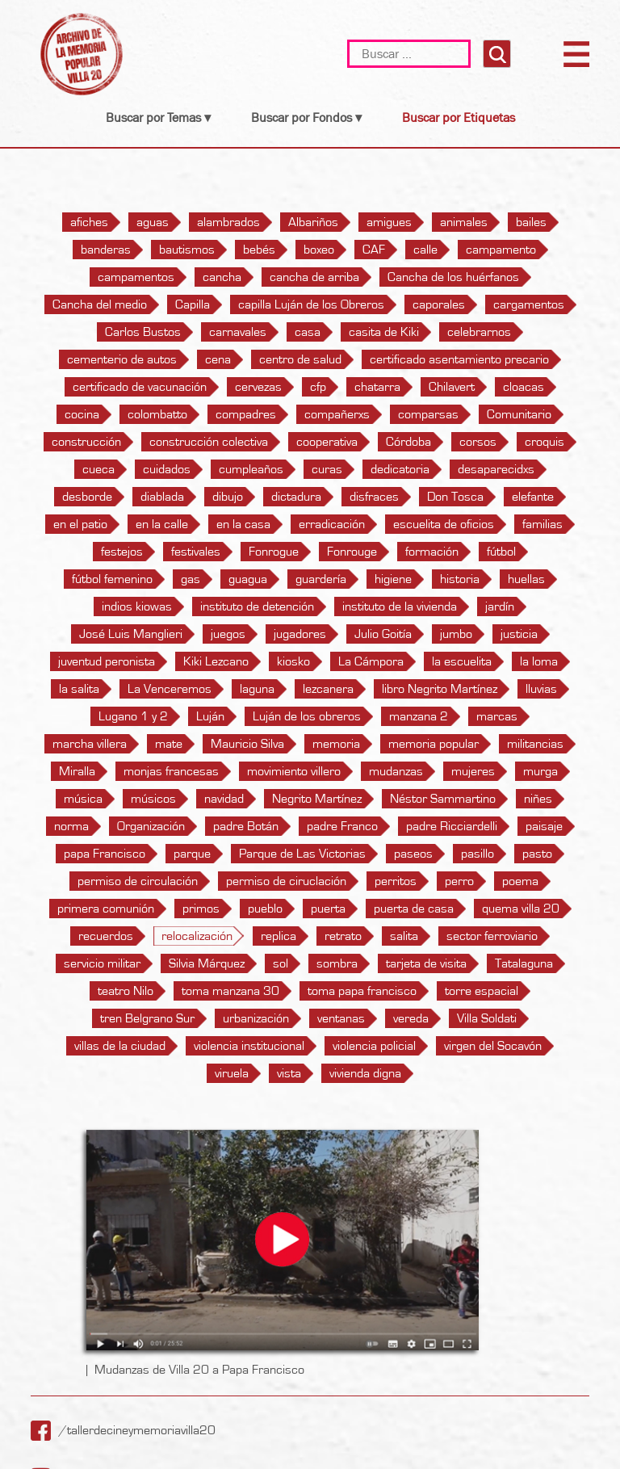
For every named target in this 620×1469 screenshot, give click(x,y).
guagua (247, 579)
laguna (257, 688)
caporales (439, 304)
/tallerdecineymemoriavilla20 (137, 1430)
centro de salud (300, 359)
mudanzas (396, 771)
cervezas (258, 386)
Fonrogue (274, 551)
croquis (544, 441)
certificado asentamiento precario (459, 359)
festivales (195, 551)
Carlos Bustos (143, 331)
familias (542, 524)
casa (307, 331)
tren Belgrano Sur (147, 1018)
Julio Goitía (383, 633)
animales (464, 222)
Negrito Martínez (317, 798)
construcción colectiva (208, 441)
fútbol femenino (112, 579)
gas (190, 579)
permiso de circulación (138, 881)
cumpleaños (251, 469)
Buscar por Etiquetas (458, 117)
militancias (535, 743)
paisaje (544, 826)
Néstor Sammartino (443, 798)
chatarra (377, 386)
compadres (246, 414)
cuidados (167, 469)
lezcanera (328, 688)
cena (218, 359)
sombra (337, 963)
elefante (533, 496)
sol (280, 963)
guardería (320, 579)
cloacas (523, 386)
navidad (224, 798)
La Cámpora (371, 661)
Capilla (192, 304)
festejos (122, 551)
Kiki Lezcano (216, 661)
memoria (336, 743)
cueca (98, 469)
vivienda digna (365, 1073)
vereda (411, 1018)
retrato (343, 936)
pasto (537, 853)
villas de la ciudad (119, 1045)
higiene (393, 579)
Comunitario (519, 414)
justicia (519, 633)
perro (459, 881)
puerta (328, 908)
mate (168, 743)
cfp (318, 386)
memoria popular (433, 743)
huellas (526, 579)
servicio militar (102, 963)
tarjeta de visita (426, 963)
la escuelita (462, 661)
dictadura (296, 496)
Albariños (313, 222)
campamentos (136, 277)
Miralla (77, 771)
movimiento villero (294, 771)
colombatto (157, 414)
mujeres (473, 771)
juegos (228, 633)
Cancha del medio (99, 304)
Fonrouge (352, 551)
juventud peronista (106, 661)
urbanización (256, 1018)
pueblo (265, 908)
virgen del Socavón (493, 1045)
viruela (232, 1073)
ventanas (341, 1018)
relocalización (196, 936)
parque (192, 853)
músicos (153, 798)
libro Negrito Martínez (439, 688)
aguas (152, 222)
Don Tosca (455, 496)
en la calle (162, 524)
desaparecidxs (496, 469)
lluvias (541, 688)
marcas (496, 716)
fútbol (501, 551)
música (83, 798)
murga (540, 771)
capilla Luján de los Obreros (311, 304)
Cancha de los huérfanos (453, 277)
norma (71, 826)
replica (278, 936)
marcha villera (89, 743)
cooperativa (327, 441)
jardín (499, 606)
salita (404, 936)
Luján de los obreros (307, 716)
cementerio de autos (122, 359)
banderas (106, 249)
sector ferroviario (492, 936)
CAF (373, 249)
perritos (396, 881)
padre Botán (246, 826)
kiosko (293, 661)
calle (425, 249)
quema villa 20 (520, 908)
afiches (89, 222)
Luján (210, 716)
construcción (86, 441)
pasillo (477, 853)
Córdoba (408, 441)
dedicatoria (400, 469)
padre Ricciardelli (451, 826)
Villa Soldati (487, 1018)
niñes (538, 798)
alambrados (228, 222)
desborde (87, 496)
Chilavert (452, 386)
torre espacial (481, 990)
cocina (82, 414)
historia (460, 579)
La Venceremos (170, 688)
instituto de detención (257, 606)
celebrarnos (479, 331)
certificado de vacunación (140, 386)
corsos (477, 441)
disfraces (374, 496)
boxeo (319, 249)
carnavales (237, 331)
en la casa (243, 524)
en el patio (80, 524)
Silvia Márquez (207, 963)
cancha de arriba (314, 277)
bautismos (187, 249)
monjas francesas (171, 771)
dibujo (227, 496)
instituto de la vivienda (399, 606)
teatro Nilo (125, 990)
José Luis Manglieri (130, 633)
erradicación (332, 524)
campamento (501, 249)
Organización (151, 826)
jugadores (300, 633)
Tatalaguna (524, 963)
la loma (539, 661)
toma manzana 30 (230, 990)
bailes (531, 222)
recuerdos (105, 936)
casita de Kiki (384, 331)
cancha (222, 277)
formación (432, 551)
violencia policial (374, 1045)
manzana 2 (418, 716)
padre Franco (342, 826)
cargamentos (528, 304)
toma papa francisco (362, 990)
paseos (413, 853)
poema (520, 881)
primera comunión (105, 908)
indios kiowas (137, 606)
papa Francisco (104, 853)
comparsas (428, 414)
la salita (79, 688)
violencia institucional (249, 1045)
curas (327, 469)
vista (289, 1073)
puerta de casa (414, 908)
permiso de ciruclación (286, 881)
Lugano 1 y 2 (133, 716)
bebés (259, 249)
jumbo (456, 633)
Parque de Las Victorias (302, 853)
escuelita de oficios (443, 524)
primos (201, 908)
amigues (389, 222)
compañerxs (337, 414)
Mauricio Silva (247, 743)
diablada (162, 496)
